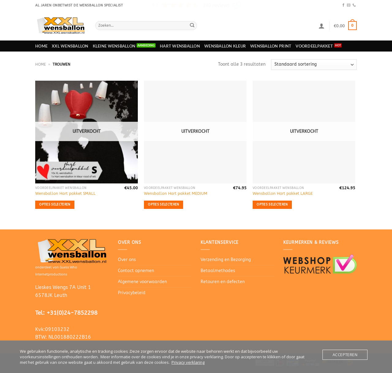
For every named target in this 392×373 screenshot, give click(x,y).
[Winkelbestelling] (314, 64)
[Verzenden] (192, 25)
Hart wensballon (180, 46)
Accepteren (345, 354)
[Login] (321, 26)
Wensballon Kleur (225, 46)
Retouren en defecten (223, 281)
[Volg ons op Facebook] (343, 5)
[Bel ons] (354, 5)
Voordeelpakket (314, 46)
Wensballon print (270, 46)
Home (41, 46)
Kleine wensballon (114, 46)
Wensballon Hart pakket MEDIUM (175, 193)
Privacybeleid (131, 292)
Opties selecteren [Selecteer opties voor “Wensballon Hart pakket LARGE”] (272, 204)
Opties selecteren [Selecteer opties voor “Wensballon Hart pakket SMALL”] (54, 204)
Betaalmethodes (218, 270)
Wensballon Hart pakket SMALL (65, 193)
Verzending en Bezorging (226, 259)
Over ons (127, 259)
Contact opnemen (136, 270)
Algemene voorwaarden (142, 281)
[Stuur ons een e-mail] (348, 5)
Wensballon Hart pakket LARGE (283, 193)
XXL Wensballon (70, 46)
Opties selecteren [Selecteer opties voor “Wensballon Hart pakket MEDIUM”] (163, 204)
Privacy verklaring (188, 362)
